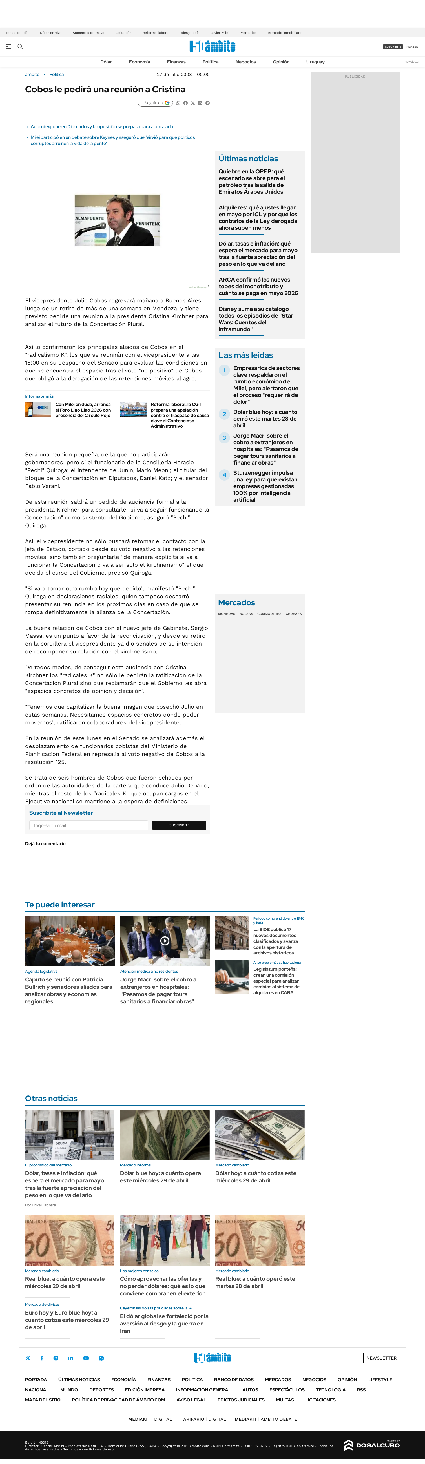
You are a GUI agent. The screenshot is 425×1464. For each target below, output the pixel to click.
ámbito (32, 74)
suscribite (393, 46)
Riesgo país (190, 33)
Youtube (86, 1358)
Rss (361, 1390)
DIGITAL (150, 1419)
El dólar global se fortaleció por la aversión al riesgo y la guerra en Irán (164, 1323)
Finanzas (176, 62)
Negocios (246, 62)
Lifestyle (380, 1380)
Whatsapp (101, 1358)
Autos (250, 1390)
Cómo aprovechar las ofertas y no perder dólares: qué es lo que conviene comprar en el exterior (162, 1286)
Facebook (42, 1358)
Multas (285, 1400)
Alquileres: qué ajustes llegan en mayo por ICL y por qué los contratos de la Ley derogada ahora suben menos (258, 217)
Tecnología (331, 1390)
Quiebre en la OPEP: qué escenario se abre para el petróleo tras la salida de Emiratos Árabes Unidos (252, 181)
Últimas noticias (79, 1380)
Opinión (281, 62)
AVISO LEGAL (191, 1400)
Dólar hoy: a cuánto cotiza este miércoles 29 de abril (255, 1177)
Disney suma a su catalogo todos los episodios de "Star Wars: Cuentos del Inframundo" (256, 319)
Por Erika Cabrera (40, 1205)
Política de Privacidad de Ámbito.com (118, 1400)
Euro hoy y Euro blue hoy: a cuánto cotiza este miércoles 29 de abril (67, 1320)
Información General (203, 1390)
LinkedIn (70, 1358)
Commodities (269, 614)
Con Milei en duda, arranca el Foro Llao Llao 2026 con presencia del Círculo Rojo (83, 409)
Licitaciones (320, 1400)
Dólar (106, 62)
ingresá (412, 46)
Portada (36, 1380)
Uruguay (315, 62)
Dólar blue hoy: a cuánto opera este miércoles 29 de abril (160, 1177)
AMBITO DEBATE (266, 1419)
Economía (139, 62)
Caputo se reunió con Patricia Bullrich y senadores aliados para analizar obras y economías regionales (68, 990)
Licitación (123, 33)
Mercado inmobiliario (285, 33)
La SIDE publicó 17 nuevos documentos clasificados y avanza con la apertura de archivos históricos (275, 941)
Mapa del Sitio (43, 1400)
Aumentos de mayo (88, 33)
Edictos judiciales (241, 1400)
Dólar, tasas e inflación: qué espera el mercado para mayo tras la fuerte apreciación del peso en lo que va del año (258, 253)
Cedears (294, 614)
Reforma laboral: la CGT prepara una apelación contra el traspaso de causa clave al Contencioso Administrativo (180, 415)
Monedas (226, 614)
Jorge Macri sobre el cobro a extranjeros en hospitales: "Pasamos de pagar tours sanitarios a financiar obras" (265, 449)
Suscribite (179, 825)
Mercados (248, 33)
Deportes (101, 1390)
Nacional (37, 1390)
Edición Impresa (145, 1390)
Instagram (55, 1358)
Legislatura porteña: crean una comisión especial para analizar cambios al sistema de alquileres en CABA (276, 981)
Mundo (69, 1390)
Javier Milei (220, 33)
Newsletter (412, 61)
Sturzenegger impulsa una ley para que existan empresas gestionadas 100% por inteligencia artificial (265, 486)
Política (211, 62)
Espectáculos (287, 1390)
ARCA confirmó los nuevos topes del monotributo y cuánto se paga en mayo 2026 (258, 286)
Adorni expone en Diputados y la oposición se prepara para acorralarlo (102, 127)
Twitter (28, 1358)
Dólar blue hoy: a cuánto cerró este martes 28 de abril (265, 418)
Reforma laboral (156, 33)
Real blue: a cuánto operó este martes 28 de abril (255, 1282)
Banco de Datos (234, 1380)
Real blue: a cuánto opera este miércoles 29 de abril (65, 1282)
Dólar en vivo (50, 33)
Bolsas (246, 614)
